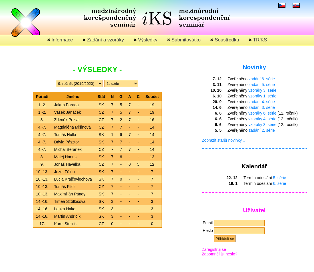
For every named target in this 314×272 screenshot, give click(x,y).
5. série (279, 177)
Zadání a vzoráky (103, 40)
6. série (279, 183)
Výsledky (145, 40)
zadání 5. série (262, 84)
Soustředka (224, 40)
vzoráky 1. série (262, 96)
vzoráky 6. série (262, 113)
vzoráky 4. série (262, 119)
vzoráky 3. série (262, 90)
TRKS (258, 40)
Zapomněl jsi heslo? (219, 254)
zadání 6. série (262, 79)
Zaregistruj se (214, 249)
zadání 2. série (262, 130)
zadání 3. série (262, 107)
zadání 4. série (262, 101)
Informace (60, 40)
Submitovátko (184, 40)
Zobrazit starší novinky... (223, 140)
